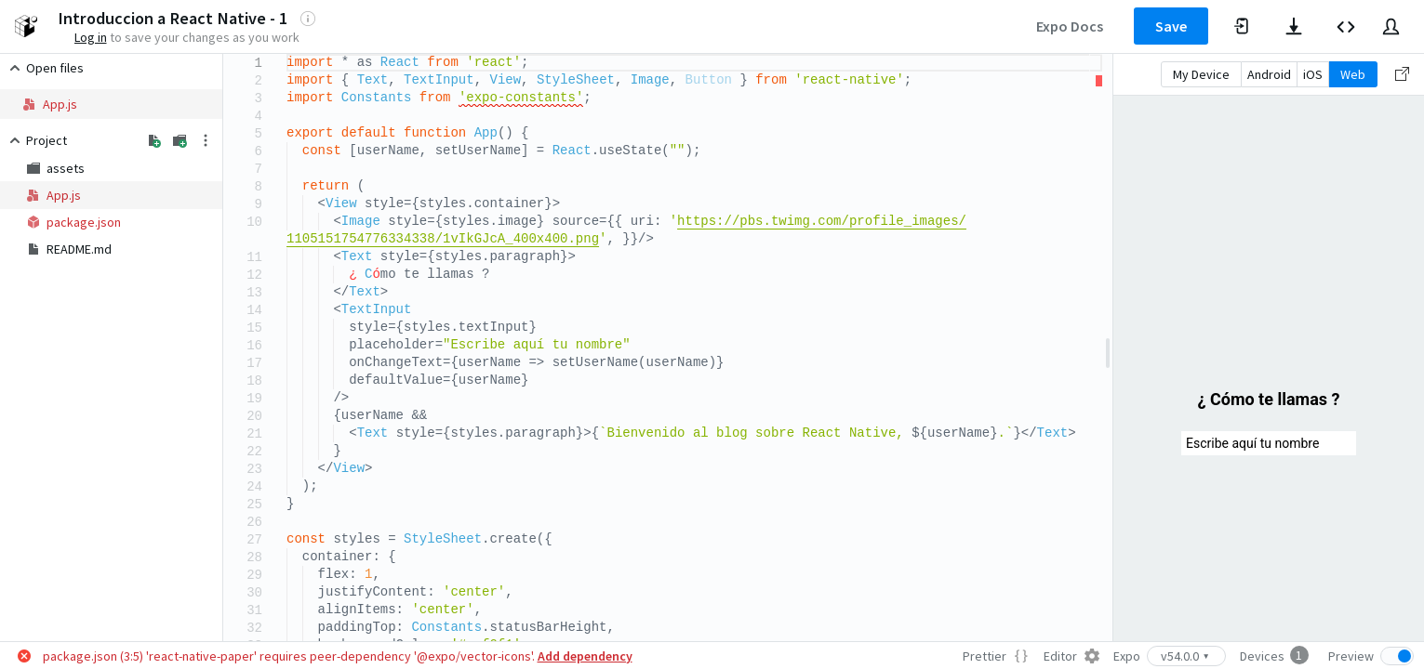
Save (1171, 26)
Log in (90, 37)
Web (1352, 74)
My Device (1201, 74)
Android (1269, 74)
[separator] (1107, 347)
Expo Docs (1069, 26)
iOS (1313, 74)
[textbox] (286, 54)
